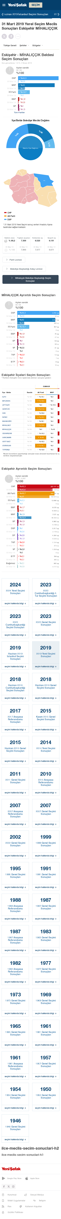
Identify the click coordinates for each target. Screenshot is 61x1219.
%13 (49, 144)
